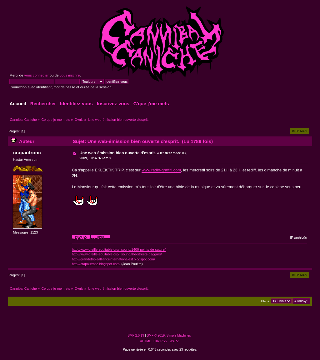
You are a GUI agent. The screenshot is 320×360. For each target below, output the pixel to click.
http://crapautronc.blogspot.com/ (96, 264)
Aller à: (265, 301)
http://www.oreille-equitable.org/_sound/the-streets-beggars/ (117, 254)
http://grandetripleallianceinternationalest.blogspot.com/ (113, 259)
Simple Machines (179, 335)
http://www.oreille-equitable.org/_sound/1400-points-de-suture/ (119, 249)
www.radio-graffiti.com (161, 170)
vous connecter (36, 75)
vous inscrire (70, 75)
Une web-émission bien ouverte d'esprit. (117, 152)
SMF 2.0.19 (136, 335)
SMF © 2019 (156, 335)
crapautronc (27, 152)
